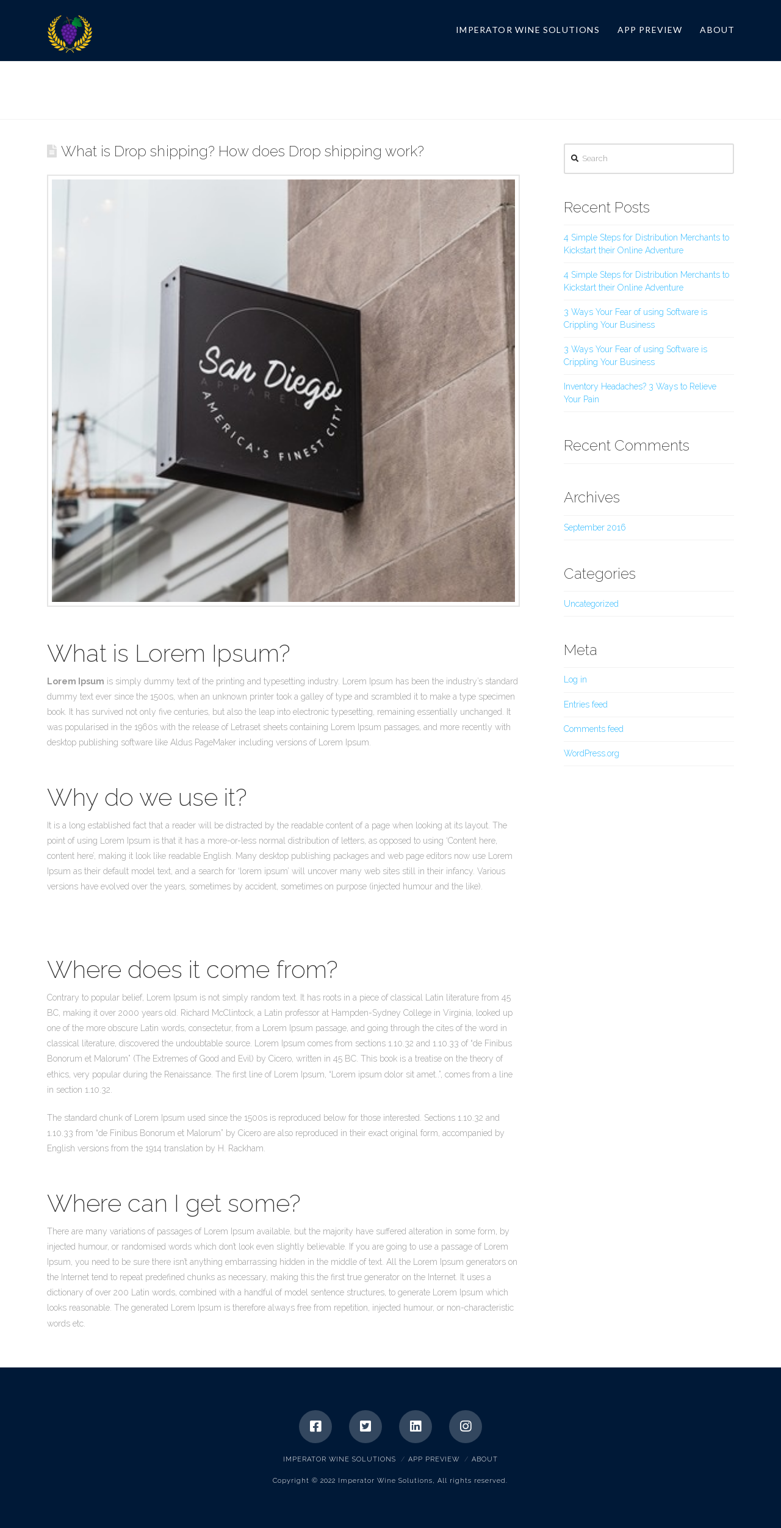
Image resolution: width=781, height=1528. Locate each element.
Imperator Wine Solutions (339, 1459)
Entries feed (586, 704)
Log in (575, 679)
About (485, 1459)
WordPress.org (591, 753)
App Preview (433, 1459)
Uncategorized (591, 604)
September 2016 (595, 527)
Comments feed (594, 729)
